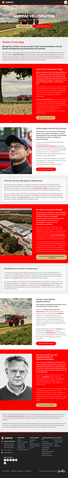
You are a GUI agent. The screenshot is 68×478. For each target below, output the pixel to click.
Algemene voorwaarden (17, 475)
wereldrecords (17, 280)
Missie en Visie (58, 444)
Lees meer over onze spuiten (46, 169)
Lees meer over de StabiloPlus (46, 409)
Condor (19, 444)
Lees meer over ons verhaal (45, 117)
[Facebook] (5, 464)
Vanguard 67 (55, 311)
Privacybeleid (6, 475)
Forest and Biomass (47, 448)
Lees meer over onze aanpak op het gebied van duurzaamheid (51, 259)
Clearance (59, 331)
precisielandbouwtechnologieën (46, 146)
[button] (65, 2)
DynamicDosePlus (46, 287)
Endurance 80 (40, 313)
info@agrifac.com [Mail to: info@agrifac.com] (9, 456)
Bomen (32, 446)
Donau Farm (45, 446)
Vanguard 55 (47, 311)
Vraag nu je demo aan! (24, 26)
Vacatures (57, 450)
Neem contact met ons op (43, 26)
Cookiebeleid (28, 475)
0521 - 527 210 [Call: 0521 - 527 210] (8, 454)
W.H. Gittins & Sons (47, 449)
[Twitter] (13, 464)
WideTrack (49, 333)
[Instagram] (8, 464)
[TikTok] (5, 467)
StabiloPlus (60, 315)
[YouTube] (16, 464)
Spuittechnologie (34, 448)
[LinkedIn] (10, 464)
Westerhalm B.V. (46, 457)
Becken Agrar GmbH (48, 455)
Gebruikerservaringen (40, 190)
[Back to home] (8, 2)
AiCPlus (23, 287)
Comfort (32, 452)
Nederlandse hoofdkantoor (17, 420)
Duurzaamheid (58, 446)
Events (56, 448)
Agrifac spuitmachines (58, 237)
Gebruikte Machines (23, 453)
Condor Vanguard (22, 446)
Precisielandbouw (35, 450)
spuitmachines (23, 199)
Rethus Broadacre (47, 459)
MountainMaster (51, 335)
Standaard (32, 444)
